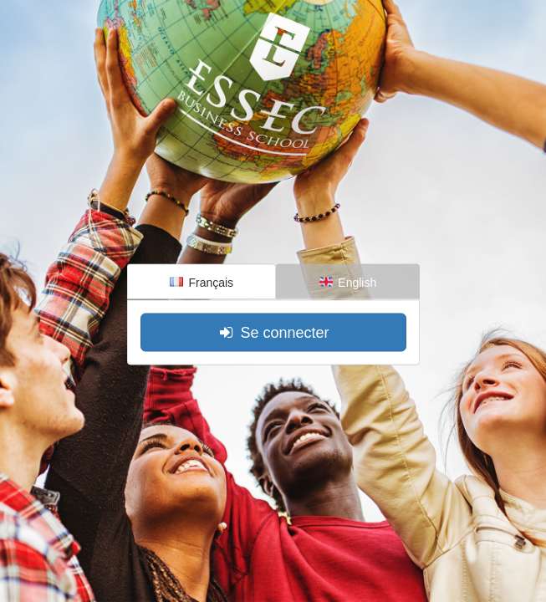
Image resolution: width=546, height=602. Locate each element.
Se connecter (273, 332)
